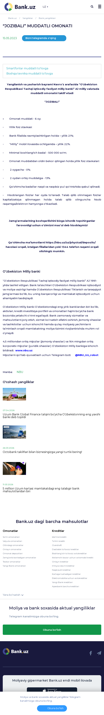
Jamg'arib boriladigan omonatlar (19, 557)
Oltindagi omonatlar (13, 545)
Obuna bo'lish (52, 629)
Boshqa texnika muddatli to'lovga (29, 73)
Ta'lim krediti (58, 541)
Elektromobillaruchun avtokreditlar (69, 578)
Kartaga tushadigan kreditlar (66, 574)
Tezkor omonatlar (11, 561)
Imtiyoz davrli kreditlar (63, 565)
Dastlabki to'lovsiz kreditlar (65, 549)
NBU (20, 372)
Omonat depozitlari (13, 553)
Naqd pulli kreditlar (61, 570)
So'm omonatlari (11, 537)
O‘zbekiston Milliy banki (21, 271)
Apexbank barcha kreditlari (65, 586)
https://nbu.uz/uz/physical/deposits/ (71, 242)
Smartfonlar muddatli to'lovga (27, 68)
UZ (45, 6)
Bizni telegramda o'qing (40, 38)
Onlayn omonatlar (12, 549)
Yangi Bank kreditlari (62, 582)
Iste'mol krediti (59, 537)
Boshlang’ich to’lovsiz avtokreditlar (69, 553)
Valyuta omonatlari (12, 541)
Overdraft (57, 545)
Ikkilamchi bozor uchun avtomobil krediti (72, 557)
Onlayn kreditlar (60, 561)
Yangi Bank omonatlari (14, 565)
